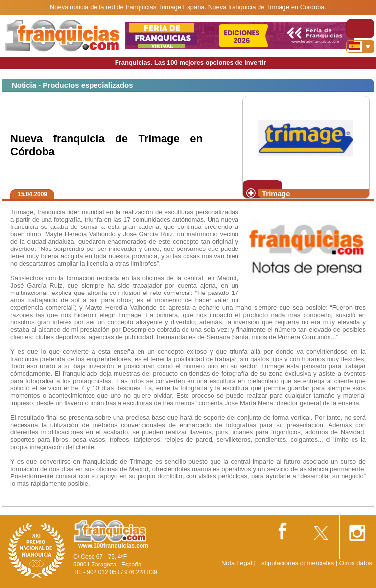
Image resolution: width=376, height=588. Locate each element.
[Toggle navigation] (360, 28)
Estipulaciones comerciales (296, 562)
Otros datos (355, 562)
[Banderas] (360, 46)
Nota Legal (236, 562)
